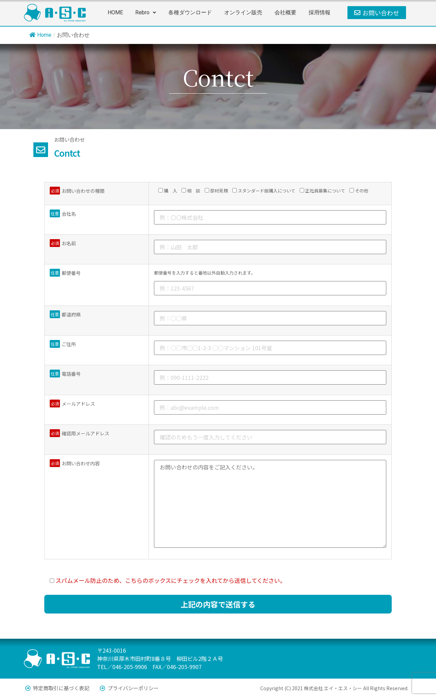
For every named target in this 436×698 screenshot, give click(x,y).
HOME (115, 12)
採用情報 (319, 12)
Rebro (145, 12)
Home (40, 35)
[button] (145, 12)
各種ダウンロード (190, 12)
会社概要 (285, 12)
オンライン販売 (243, 12)
